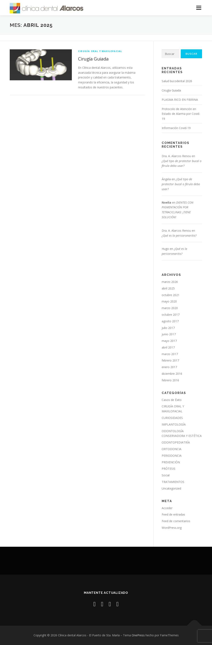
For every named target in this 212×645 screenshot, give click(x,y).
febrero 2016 (170, 380)
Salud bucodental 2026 (177, 81)
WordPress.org (172, 528)
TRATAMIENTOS (173, 482)
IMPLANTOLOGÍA (174, 424)
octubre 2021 (170, 295)
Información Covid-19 (176, 128)
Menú (198, 8)
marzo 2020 (170, 308)
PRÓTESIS (168, 469)
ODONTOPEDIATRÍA (176, 442)
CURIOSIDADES (172, 418)
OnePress (138, 635)
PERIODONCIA (172, 456)
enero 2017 (169, 367)
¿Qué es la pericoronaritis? (179, 235)
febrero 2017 (170, 360)
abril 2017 (168, 347)
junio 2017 (169, 334)
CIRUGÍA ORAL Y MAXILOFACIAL (100, 51)
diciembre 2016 (172, 374)
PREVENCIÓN (171, 462)
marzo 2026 (170, 282)
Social (166, 475)
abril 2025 (168, 288)
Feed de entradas (173, 514)
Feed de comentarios (176, 521)
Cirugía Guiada (93, 59)
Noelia (166, 202)
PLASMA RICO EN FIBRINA (180, 100)
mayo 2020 (169, 301)
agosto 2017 (170, 321)
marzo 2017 (170, 354)
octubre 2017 (170, 315)
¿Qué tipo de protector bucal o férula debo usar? (181, 184)
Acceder (167, 508)
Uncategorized (171, 488)
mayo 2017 (169, 341)
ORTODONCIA (171, 449)
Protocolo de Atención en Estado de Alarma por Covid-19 (181, 114)
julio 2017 (168, 328)
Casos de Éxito (172, 400)
